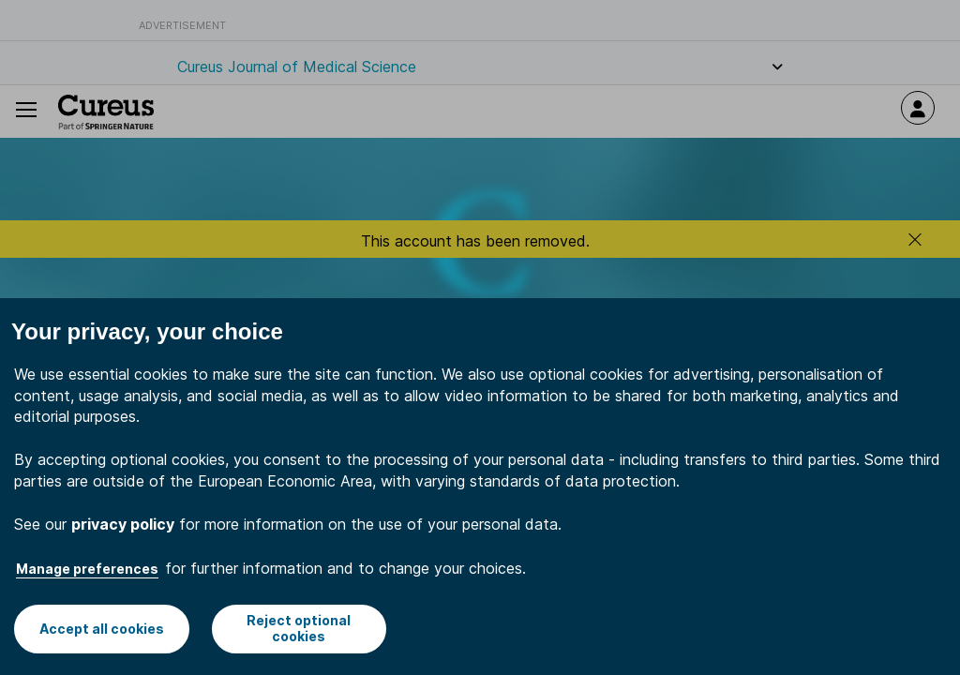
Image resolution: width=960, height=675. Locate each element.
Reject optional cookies (299, 628)
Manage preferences (87, 569)
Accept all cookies (101, 629)
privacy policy (122, 524)
